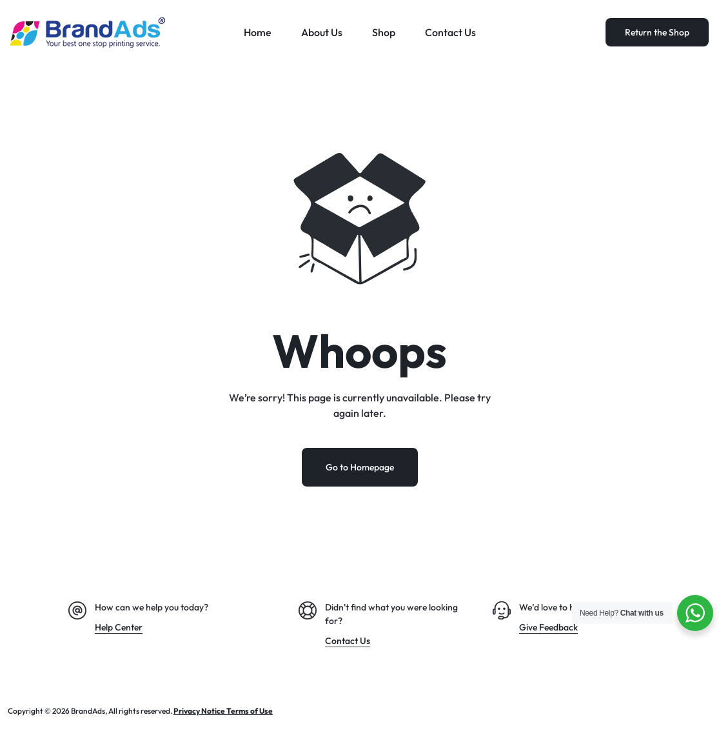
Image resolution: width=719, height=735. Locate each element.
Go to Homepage (360, 467)
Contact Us (450, 32)
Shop (383, 32)
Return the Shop (657, 32)
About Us (321, 32)
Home (257, 32)
